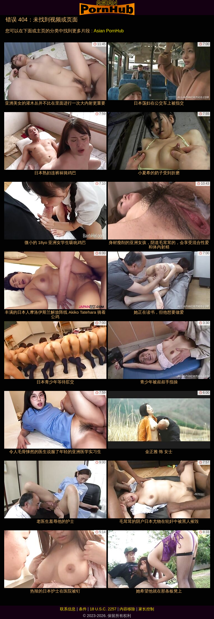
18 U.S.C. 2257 (103, 609)
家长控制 (146, 609)
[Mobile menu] (5, 7)
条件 (83, 609)
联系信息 (68, 609)
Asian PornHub (109, 30)
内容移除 (127, 609)
